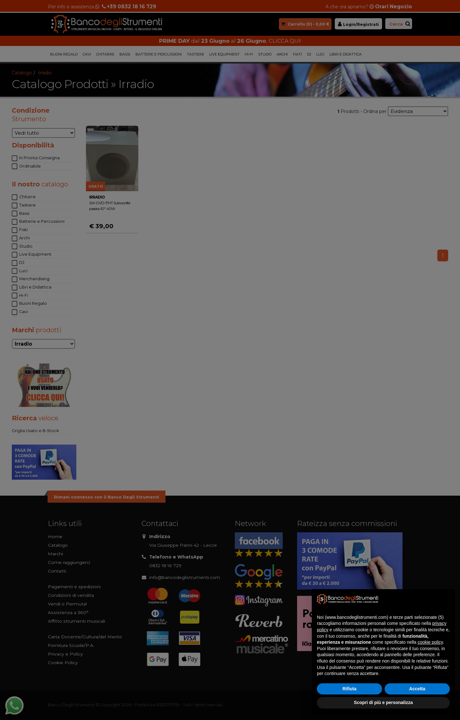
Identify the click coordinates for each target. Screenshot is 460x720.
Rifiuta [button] (349, 688)
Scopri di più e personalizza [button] (383, 702)
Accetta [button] (417, 688)
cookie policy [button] (430, 642)
